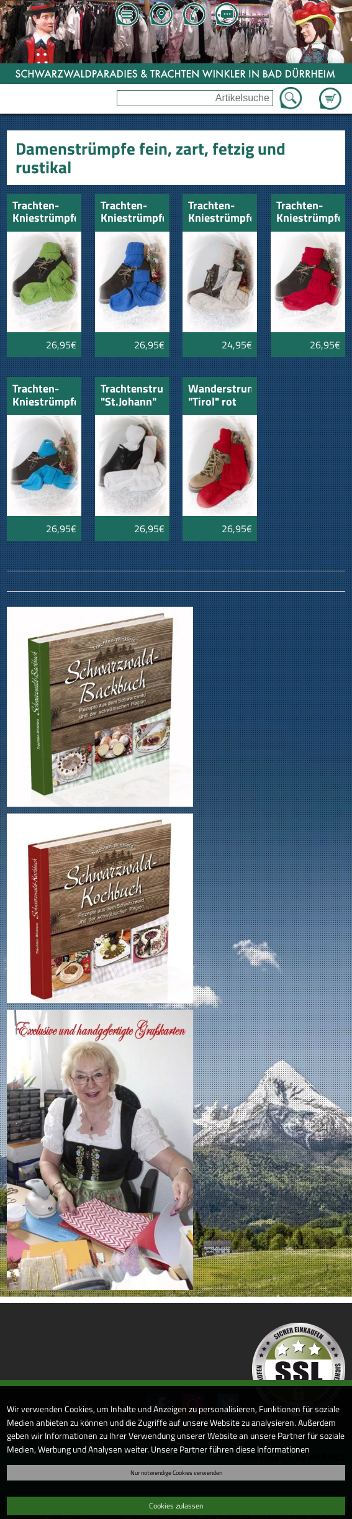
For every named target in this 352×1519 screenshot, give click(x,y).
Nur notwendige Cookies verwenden (176, 1472)
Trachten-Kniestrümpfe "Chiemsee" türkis (44, 396)
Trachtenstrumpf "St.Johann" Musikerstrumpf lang (132, 396)
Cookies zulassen (176, 1506)
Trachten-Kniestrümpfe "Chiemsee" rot (308, 212)
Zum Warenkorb (330, 91)
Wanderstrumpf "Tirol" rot (219, 396)
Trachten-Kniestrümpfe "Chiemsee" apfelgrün (44, 212)
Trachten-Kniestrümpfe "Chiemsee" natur (219, 212)
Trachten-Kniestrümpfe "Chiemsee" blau (132, 212)
